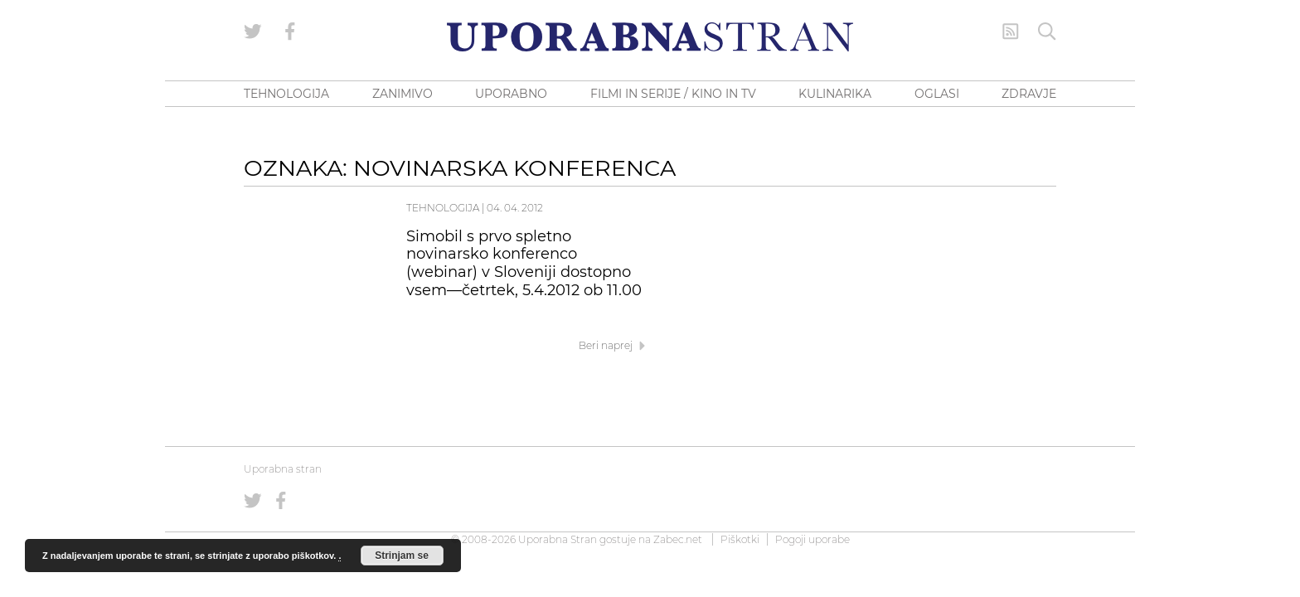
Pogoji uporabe (812, 539)
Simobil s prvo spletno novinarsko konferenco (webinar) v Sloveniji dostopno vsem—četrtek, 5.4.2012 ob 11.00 (524, 263)
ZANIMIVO (402, 93)
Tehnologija (442, 207)
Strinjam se (402, 555)
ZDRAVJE (1029, 93)
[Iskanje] (1047, 31)
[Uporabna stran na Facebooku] (290, 31)
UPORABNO (511, 93)
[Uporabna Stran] (650, 36)
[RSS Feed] (1011, 31)
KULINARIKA (834, 93)
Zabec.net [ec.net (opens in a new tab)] (677, 539)
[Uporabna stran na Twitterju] (253, 31)
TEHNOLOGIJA (286, 93)
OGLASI (936, 93)
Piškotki (739, 539)
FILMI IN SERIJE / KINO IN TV (673, 93)
